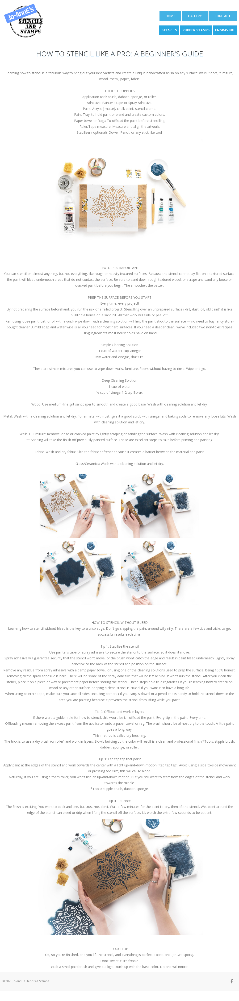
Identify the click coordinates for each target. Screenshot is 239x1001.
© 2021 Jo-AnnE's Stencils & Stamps (25, 981)
